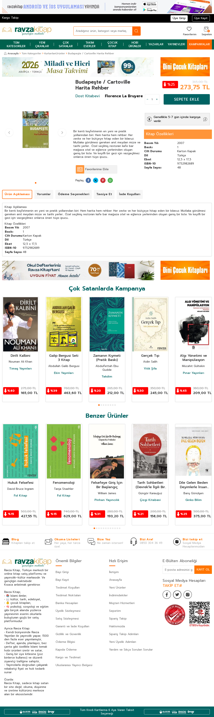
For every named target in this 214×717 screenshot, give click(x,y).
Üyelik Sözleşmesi (68, 611)
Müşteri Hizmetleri (122, 603)
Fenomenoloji (64, 483)
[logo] (26, 31)
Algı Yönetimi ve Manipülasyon (193, 358)
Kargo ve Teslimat (68, 657)
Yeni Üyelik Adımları (122, 642)
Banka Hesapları (67, 603)
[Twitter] (177, 594)
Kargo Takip (10, 18)
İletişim (114, 572)
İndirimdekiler (118, 595)
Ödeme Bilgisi (65, 642)
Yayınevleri (176, 44)
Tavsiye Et (104, 194)
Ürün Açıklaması (17, 194)
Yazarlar (155, 44)
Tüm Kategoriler (16, 44)
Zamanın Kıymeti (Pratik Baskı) (107, 358)
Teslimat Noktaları (68, 595)
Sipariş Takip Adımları (124, 634)
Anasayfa (11, 53)
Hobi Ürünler (135, 44)
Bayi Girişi (62, 572)
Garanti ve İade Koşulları (72, 626)
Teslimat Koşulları (68, 587)
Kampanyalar (199, 44)
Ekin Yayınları (64, 373)
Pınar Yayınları (193, 373)
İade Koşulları (129, 194)
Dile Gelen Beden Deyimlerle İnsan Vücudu (193, 485)
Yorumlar (44, 194)
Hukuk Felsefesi (20, 483)
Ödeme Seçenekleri (73, 194)
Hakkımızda (117, 626)
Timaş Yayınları (20, 369)
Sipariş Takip (118, 618)
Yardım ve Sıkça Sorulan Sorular (131, 649)
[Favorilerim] (189, 31)
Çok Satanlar (66, 44)
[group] (35, 129)
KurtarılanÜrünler (54, 53)
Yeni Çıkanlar (42, 44)
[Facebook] (167, 594)
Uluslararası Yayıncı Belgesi (74, 665)
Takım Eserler (90, 44)
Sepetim (115, 611)
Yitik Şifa (150, 369)
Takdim (107, 377)
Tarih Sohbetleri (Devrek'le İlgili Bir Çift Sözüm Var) (150, 485)
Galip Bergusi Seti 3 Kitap (63, 358)
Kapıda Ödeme (66, 649)
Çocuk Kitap (112, 44)
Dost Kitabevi (87, 96)
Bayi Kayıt (62, 580)
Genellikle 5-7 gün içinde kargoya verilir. (177, 119)
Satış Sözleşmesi (67, 618)
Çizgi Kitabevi (150, 500)
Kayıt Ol (203, 569)
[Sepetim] (206, 31)
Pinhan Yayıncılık (106, 500)
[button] (35, 183)
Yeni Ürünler (117, 587)
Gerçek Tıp (150, 356)
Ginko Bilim (193, 500)
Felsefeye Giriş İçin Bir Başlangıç (106, 485)
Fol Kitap (20, 496)
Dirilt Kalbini (20, 356)
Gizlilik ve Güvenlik (68, 634)
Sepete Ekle (186, 99)
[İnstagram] (187, 594)
